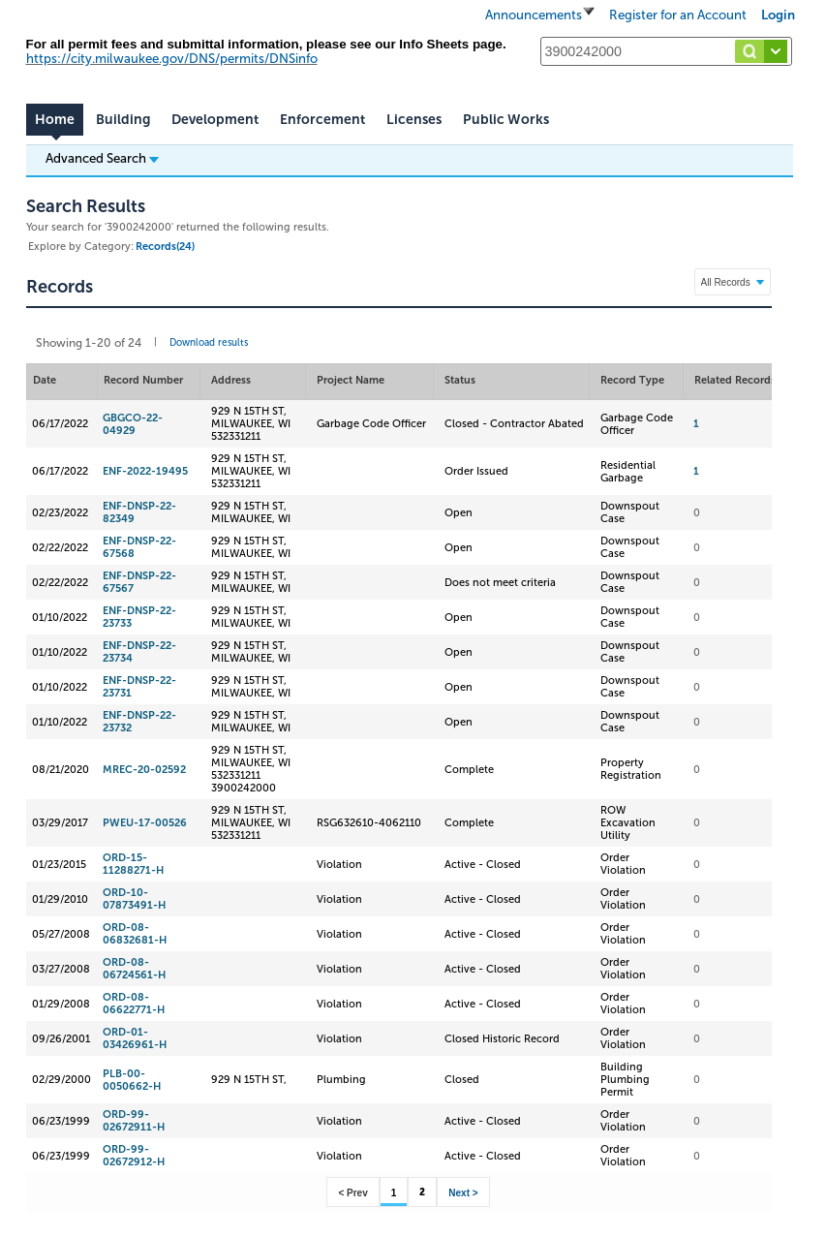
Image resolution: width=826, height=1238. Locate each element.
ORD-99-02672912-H (134, 1155)
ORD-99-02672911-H (134, 1120)
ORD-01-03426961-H (135, 1038)
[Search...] (666, 51)
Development (215, 119)
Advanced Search (102, 158)
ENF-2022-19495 (145, 471)
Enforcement (322, 119)
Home (55, 119)
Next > (462, 1193)
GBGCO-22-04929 (133, 424)
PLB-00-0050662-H (132, 1080)
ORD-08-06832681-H (135, 933)
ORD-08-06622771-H (134, 1003)
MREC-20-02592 (144, 769)
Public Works (506, 119)
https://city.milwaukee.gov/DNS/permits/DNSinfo (172, 58)
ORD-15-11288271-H (133, 864)
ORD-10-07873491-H (134, 899)
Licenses (414, 119)
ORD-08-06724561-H (134, 968)
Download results (208, 343)
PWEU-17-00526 (145, 823)
